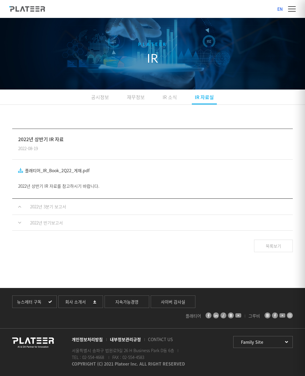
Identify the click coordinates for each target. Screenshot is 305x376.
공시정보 (100, 97)
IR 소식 (170, 97)
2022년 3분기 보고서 (48, 206)
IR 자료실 (204, 97)
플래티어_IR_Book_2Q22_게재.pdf (57, 170)
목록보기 (273, 246)
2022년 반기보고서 (46, 223)
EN (280, 9)
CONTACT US (160, 339)
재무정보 (136, 97)
